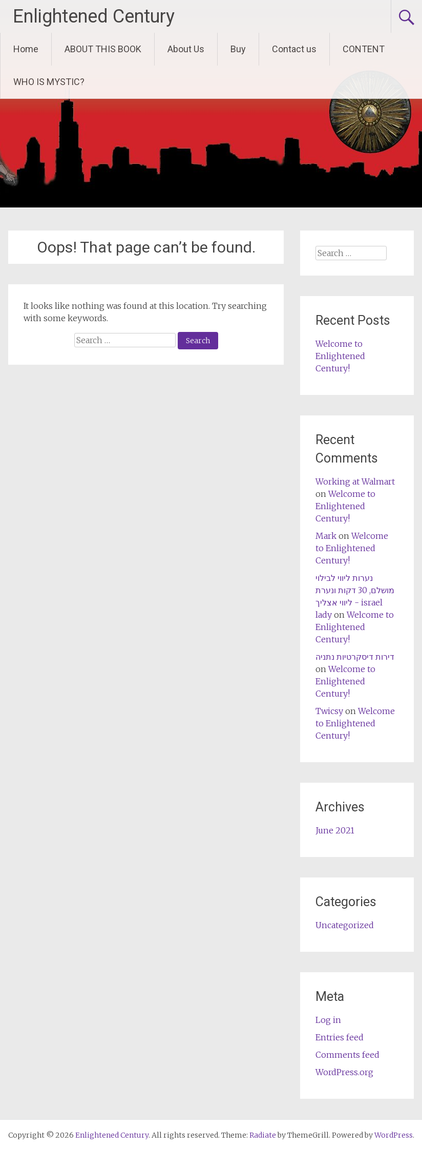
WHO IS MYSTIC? (49, 81)
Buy (238, 49)
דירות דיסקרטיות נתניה (354, 657)
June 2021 (334, 830)
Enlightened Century (94, 16)
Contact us (294, 49)
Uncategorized (344, 925)
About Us (185, 49)
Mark (325, 536)
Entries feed (339, 1037)
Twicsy (329, 711)
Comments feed (347, 1055)
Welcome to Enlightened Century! (340, 356)
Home (25, 49)
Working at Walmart (355, 481)
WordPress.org (344, 1072)
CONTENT (364, 49)
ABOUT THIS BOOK (103, 49)
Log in (328, 1020)
